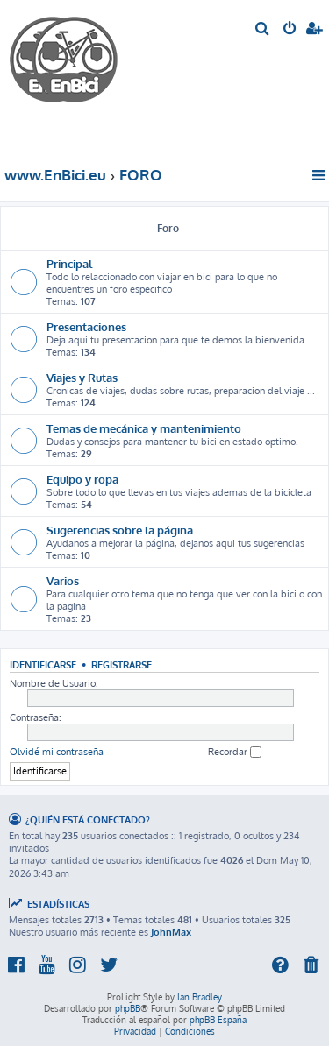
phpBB (127, 1008)
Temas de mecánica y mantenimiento (143, 428)
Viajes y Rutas (82, 377)
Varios (62, 580)
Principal (69, 263)
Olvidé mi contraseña (57, 752)
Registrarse (121, 664)
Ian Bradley (199, 997)
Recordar (234, 752)
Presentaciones (86, 326)
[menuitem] (263, 29)
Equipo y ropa (82, 478)
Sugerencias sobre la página (119, 529)
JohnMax (171, 932)
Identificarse (43, 664)
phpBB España (218, 1019)
